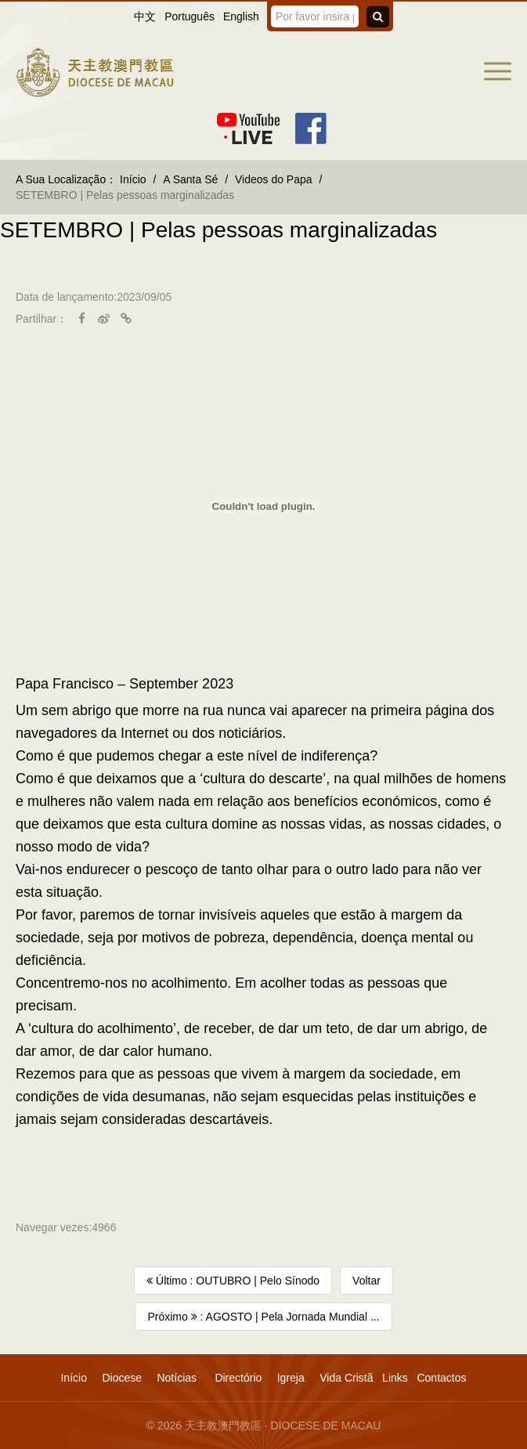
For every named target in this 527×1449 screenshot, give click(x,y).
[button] (497, 71)
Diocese (122, 1377)
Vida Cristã (346, 1377)
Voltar (366, 1280)
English (241, 16)
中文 (145, 16)
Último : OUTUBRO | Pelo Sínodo (232, 1280)
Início (133, 179)
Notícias (177, 1377)
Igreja (291, 1377)
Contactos (441, 1377)
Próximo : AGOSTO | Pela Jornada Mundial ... (263, 1316)
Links (395, 1377)
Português (189, 16)
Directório (238, 1377)
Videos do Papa (273, 179)
